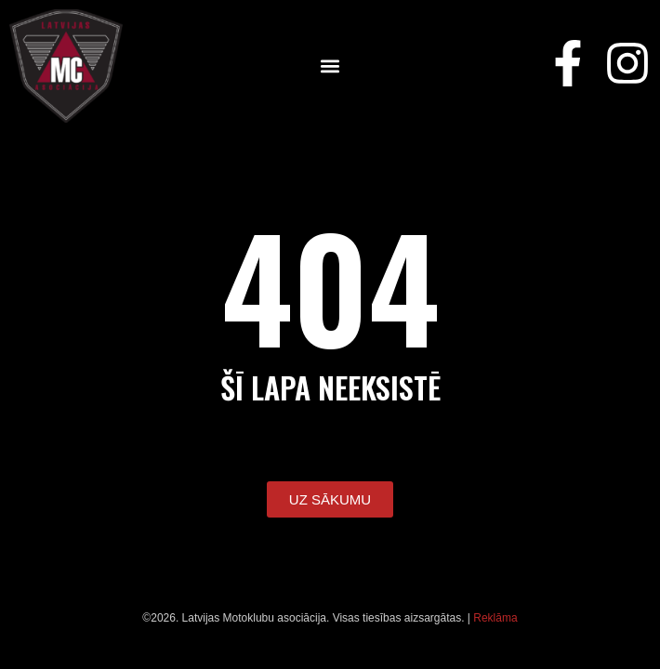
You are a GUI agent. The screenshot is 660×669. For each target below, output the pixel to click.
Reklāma (495, 617)
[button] (330, 66)
